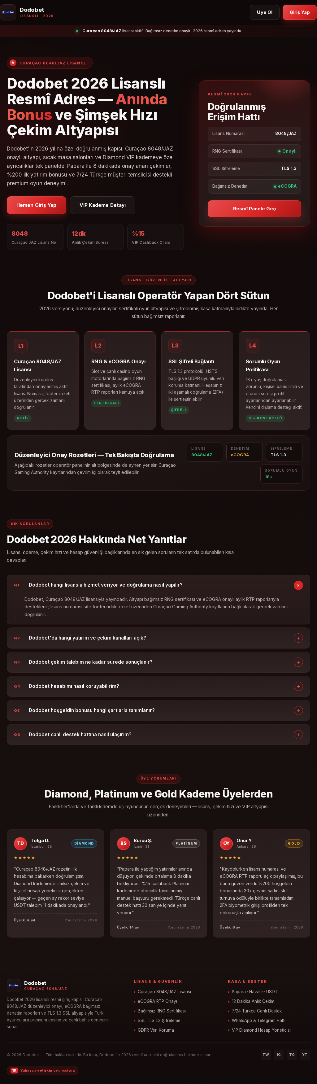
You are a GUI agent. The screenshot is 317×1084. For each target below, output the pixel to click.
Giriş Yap (300, 12)
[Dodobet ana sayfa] (27, 12)
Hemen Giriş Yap (36, 205)
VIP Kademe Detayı (103, 205)
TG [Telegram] (292, 1054)
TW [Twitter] (266, 1054)
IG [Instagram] (279, 1054)
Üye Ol (264, 12)
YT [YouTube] (305, 1054)
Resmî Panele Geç (254, 209)
